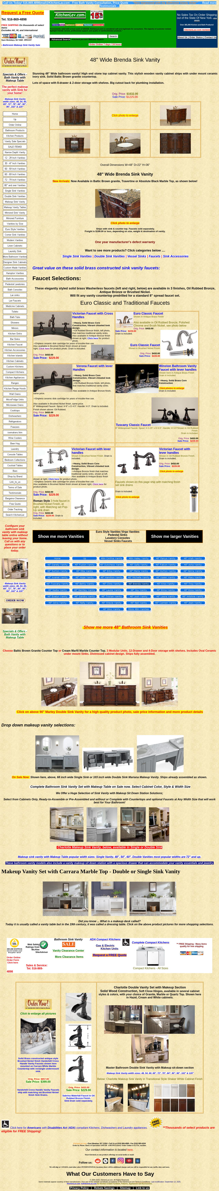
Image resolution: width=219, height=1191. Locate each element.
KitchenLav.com (80, 1143)
